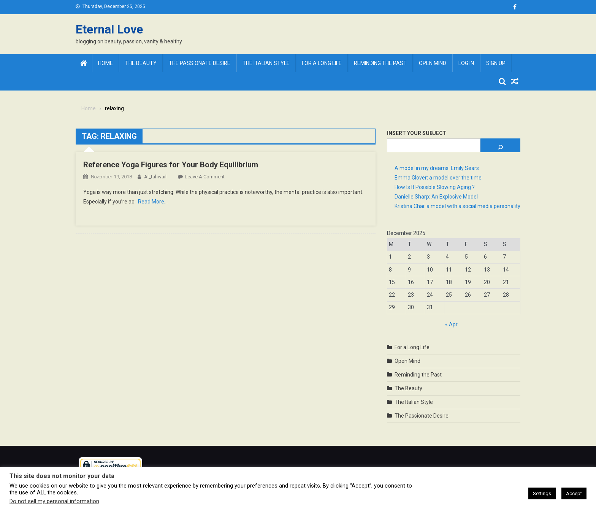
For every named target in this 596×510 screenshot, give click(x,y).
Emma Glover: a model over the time (438, 178)
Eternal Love (109, 29)
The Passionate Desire (199, 63)
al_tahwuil (155, 177)
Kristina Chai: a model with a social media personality (457, 206)
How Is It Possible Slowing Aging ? (435, 187)
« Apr (451, 324)
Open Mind (432, 63)
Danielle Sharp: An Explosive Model (436, 197)
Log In (466, 63)
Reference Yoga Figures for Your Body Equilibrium (170, 164)
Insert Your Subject (417, 133)
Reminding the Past (380, 63)
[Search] (500, 145)
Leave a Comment (205, 177)
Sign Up (496, 63)
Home (105, 63)
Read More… (153, 202)
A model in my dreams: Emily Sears (437, 168)
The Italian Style (266, 63)
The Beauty (141, 63)
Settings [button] (542, 493)
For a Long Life (322, 63)
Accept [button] (574, 493)
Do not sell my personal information (54, 501)
